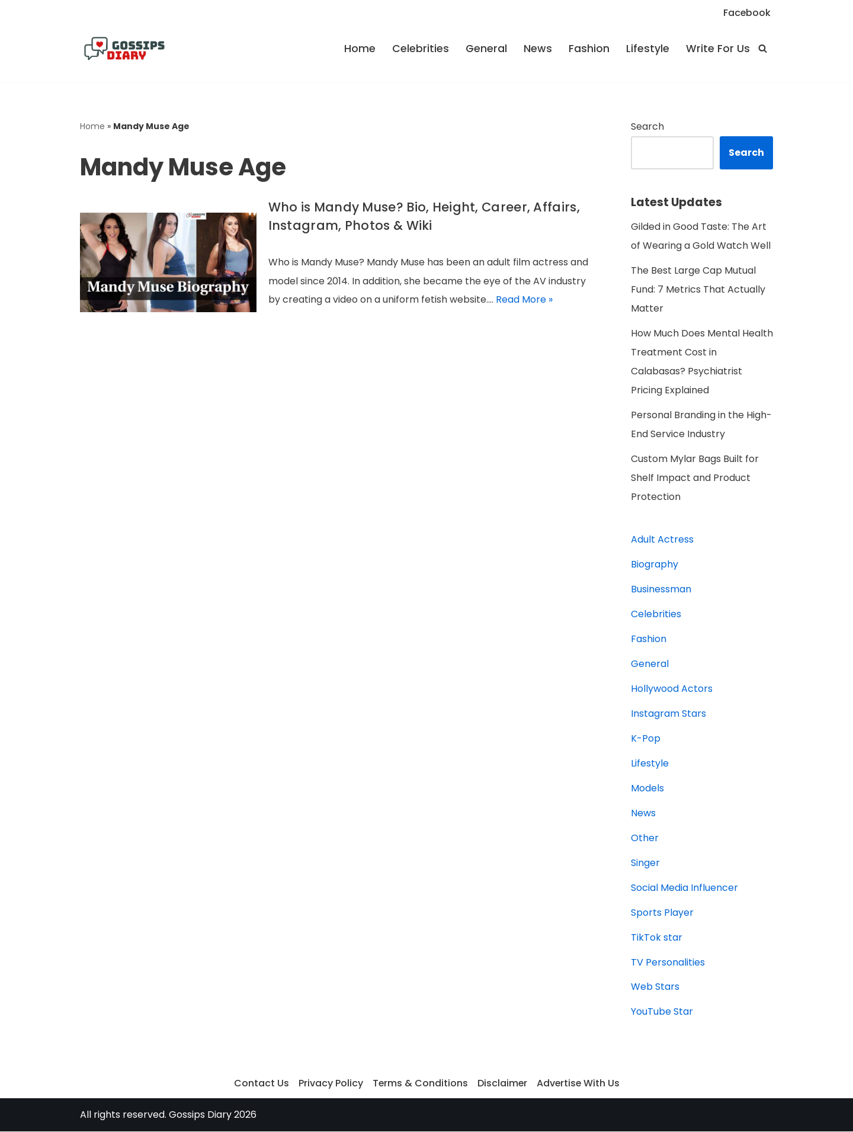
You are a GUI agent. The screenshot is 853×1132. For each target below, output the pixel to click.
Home (360, 48)
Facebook (747, 13)
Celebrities (420, 48)
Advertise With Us (579, 1084)
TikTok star (656, 938)
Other (645, 838)
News (538, 48)
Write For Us (718, 48)
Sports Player (662, 913)
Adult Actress (662, 540)
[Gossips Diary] (124, 48)
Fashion (589, 48)
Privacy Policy (329, 1084)
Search (647, 126)
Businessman (661, 590)
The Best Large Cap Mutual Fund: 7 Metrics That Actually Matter (698, 290)
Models (647, 789)
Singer (645, 863)
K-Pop (645, 739)
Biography (654, 565)
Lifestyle (647, 48)
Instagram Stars (668, 714)
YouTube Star (662, 1012)
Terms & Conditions (419, 1084)
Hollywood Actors (672, 689)
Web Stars (655, 988)
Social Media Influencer (684, 888)
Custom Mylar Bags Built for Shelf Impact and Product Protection (695, 478)
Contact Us (260, 1084)
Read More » (524, 300)
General (486, 48)
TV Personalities (668, 963)
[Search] (762, 48)
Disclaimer (502, 1084)
